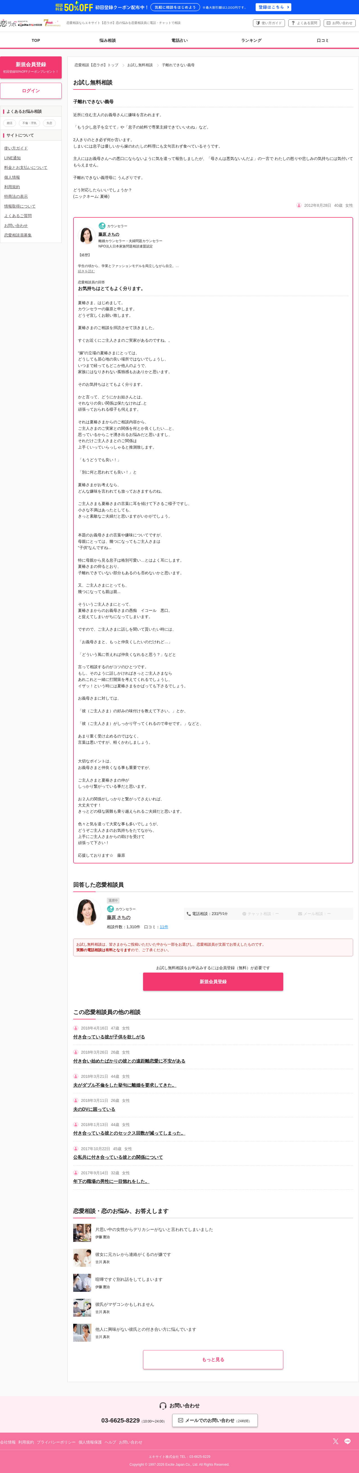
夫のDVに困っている (94, 1109)
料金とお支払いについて (25, 167)
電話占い (179, 40)
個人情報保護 (90, 1442)
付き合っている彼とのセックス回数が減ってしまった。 (129, 1133)
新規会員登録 (213, 981)
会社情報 (7, 1442)
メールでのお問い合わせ (215, 1420)
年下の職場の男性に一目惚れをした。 (111, 1181)
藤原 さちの (108, 234)
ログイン (31, 90)
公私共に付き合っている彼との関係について (118, 1157)
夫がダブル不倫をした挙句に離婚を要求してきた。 (124, 1085)
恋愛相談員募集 (18, 235)
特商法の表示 (16, 196)
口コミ (323, 40)
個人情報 (12, 177)
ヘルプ (110, 1442)
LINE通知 (12, 158)
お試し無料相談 (140, 65)
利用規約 (12, 187)
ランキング (251, 40)
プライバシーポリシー (56, 1442)
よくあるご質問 (18, 215)
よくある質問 (307, 23)
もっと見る (213, 1359)
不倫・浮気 (29, 123)
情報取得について (20, 206)
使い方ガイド (272, 23)
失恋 (49, 123)
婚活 (9, 123)
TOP (36, 40)
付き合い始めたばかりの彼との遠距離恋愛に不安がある (129, 1061)
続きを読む (86, 271)
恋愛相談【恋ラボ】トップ (96, 65)
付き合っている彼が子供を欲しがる (109, 1037)
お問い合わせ (342, 23)
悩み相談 (108, 40)
